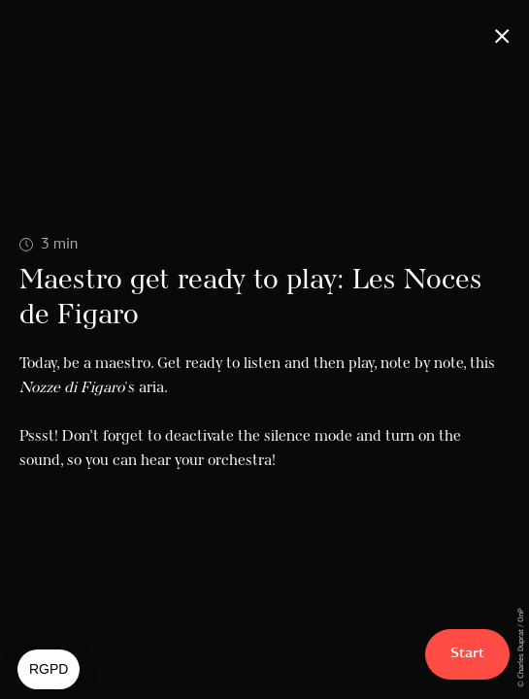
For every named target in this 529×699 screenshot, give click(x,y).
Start (467, 654)
